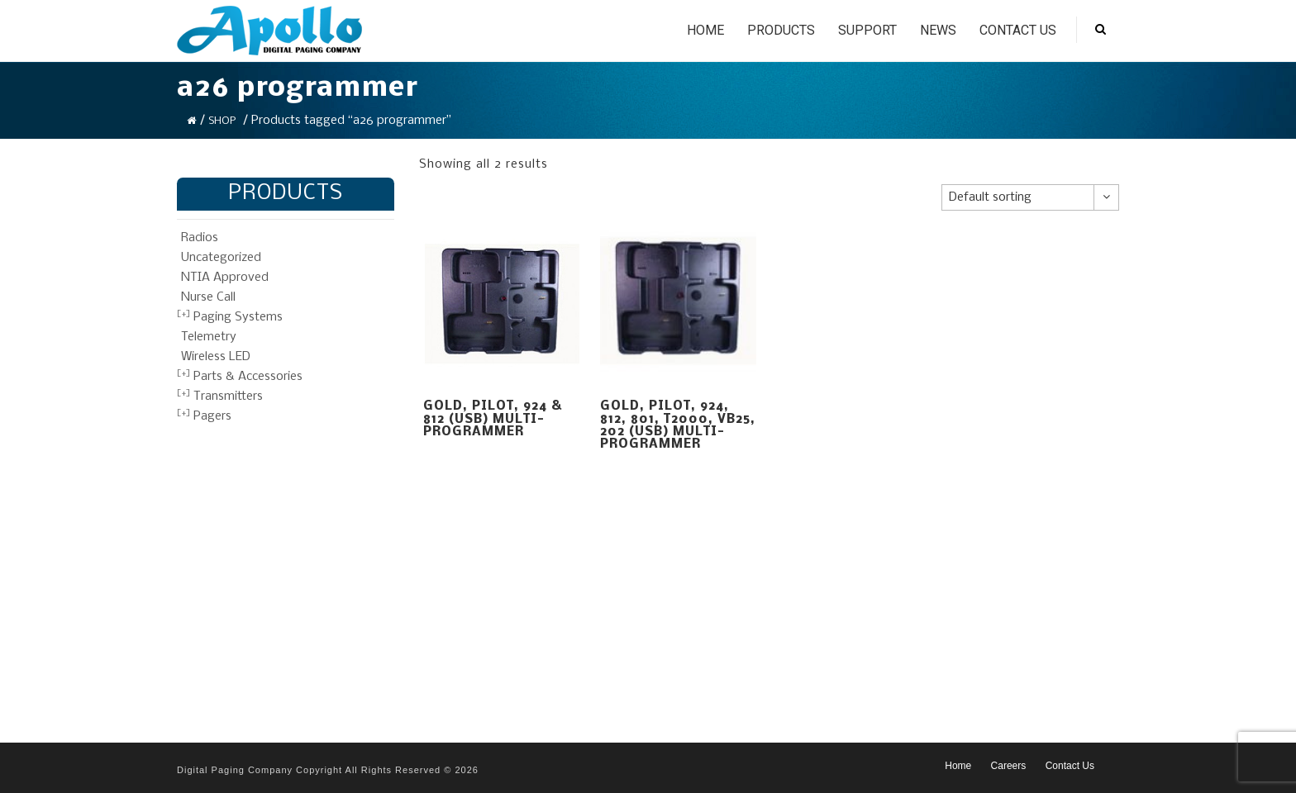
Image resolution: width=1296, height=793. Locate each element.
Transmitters (228, 396)
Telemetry (208, 337)
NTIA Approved (225, 277)
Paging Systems (238, 317)
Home (705, 30)
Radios (199, 238)
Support (867, 30)
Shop (222, 121)
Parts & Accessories (248, 376)
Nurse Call (208, 297)
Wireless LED (215, 356)
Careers (1009, 766)
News (938, 30)
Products (781, 30)
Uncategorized (221, 257)
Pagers (212, 416)
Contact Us (1017, 30)
